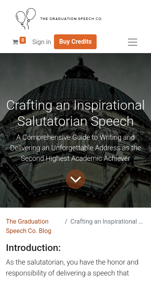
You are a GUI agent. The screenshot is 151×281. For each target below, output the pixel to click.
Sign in (41, 42)
